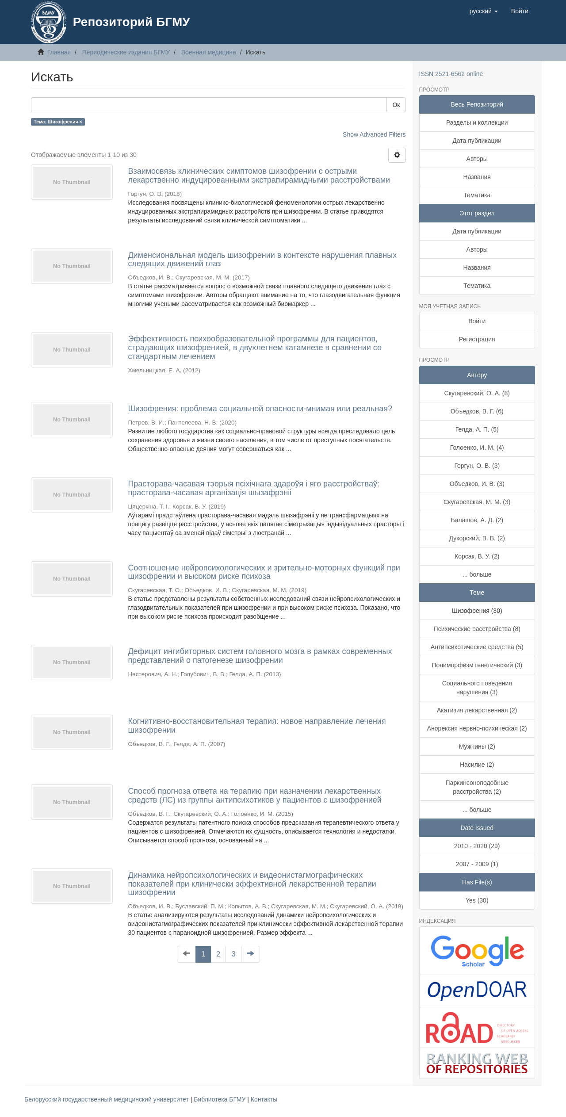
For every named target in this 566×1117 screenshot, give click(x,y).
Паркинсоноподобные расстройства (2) (477, 787)
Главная (59, 52)
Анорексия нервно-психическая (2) (477, 728)
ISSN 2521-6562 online (451, 73)
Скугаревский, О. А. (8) (477, 393)
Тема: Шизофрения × (58, 121)
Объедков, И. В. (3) (477, 483)
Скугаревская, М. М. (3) (477, 501)
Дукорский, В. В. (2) (477, 538)
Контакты (264, 1099)
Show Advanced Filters (374, 134)
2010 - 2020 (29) (477, 845)
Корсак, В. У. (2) (477, 556)
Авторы (477, 158)
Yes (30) (477, 900)
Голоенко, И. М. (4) (477, 447)
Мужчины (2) (477, 746)
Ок (396, 104)
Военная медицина (208, 52)
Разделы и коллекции (477, 122)
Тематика (476, 195)
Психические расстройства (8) (477, 628)
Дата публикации (476, 140)
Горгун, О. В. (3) (477, 465)
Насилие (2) (477, 764)
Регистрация (477, 339)
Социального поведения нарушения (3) (477, 688)
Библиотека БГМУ (220, 1099)
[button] (484, 11)
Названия (477, 176)
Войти (477, 321)
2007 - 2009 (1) (477, 864)
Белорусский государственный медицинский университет (107, 1099)
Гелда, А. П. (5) (477, 429)
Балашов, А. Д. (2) (477, 520)
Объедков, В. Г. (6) (477, 411)
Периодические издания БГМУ (126, 52)
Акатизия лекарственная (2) (477, 710)
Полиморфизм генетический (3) (477, 665)
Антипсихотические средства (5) (477, 646)
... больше (477, 574)
